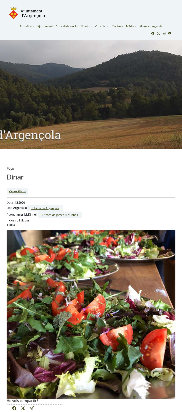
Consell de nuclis (67, 26)
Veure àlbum (17, 191)
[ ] (45, 208)
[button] (32, 408)
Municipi (86, 26)
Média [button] (130, 26)
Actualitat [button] (26, 26)
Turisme (117, 26)
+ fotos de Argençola (45, 208)
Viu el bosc (102, 26)
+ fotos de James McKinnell (59, 215)
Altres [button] (143, 26)
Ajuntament (45, 26)
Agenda (157, 26)
